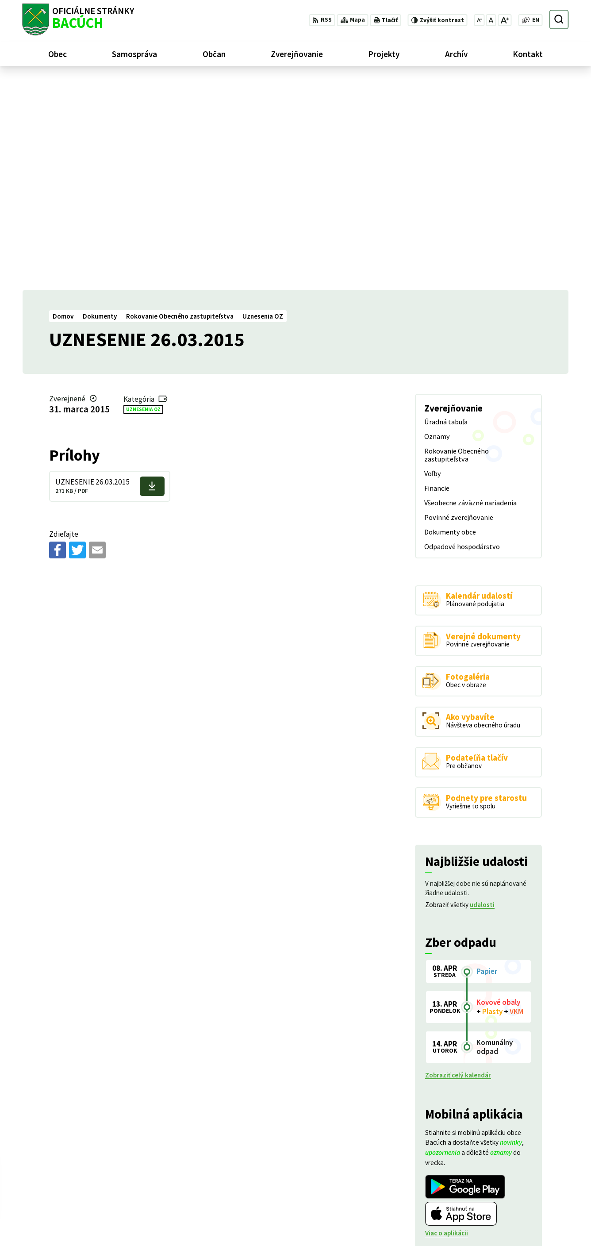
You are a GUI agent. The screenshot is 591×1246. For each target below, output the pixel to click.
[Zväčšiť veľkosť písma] (504, 20)
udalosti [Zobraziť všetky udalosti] (482, 694)
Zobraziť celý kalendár (458, 865)
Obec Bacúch (88, 1159)
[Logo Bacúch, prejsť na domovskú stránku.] (78, 19)
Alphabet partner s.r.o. (131, 1151)
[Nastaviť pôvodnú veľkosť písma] (491, 20)
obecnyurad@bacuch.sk (533, 1214)
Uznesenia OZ (143, 199)
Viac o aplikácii (446, 1023)
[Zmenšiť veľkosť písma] (479, 20)
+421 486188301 (522, 1204)
